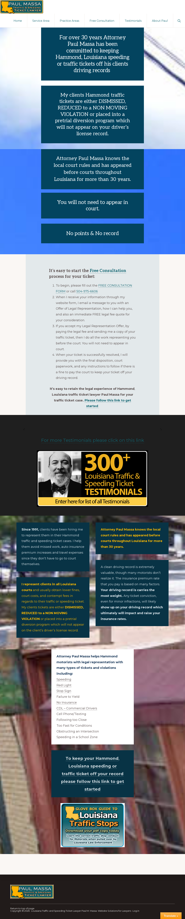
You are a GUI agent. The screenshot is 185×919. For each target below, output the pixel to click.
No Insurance (67, 702)
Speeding (64, 679)
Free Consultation (108, 270)
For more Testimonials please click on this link (92, 440)
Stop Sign (64, 691)
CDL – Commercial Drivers (77, 708)
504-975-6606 (87, 291)
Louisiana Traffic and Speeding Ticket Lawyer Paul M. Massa (64, 910)
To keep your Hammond (92, 758)
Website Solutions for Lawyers (114, 910)
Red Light (64, 685)
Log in (136, 910)
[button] (179, 20)
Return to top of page (22, 908)
